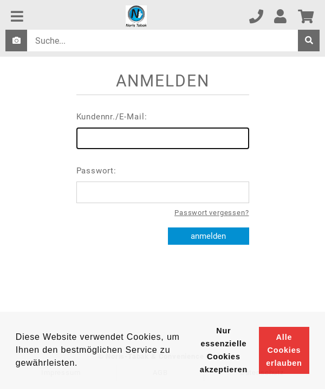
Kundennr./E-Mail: (162, 130)
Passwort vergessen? (211, 213)
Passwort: (162, 184)
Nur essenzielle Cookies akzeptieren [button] (224, 350)
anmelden (208, 236)
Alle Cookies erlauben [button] (284, 350)
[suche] (309, 40)
